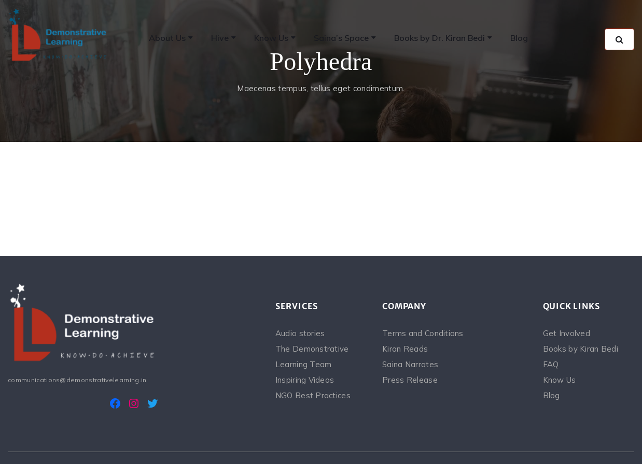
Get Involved (566, 333)
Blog (551, 395)
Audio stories (300, 333)
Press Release (410, 380)
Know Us (559, 380)
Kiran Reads (405, 349)
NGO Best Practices (313, 395)
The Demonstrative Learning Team (312, 356)
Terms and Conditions (423, 333)
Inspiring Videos (304, 380)
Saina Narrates (410, 364)
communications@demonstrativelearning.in (77, 380)
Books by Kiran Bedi (580, 349)
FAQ (551, 364)
